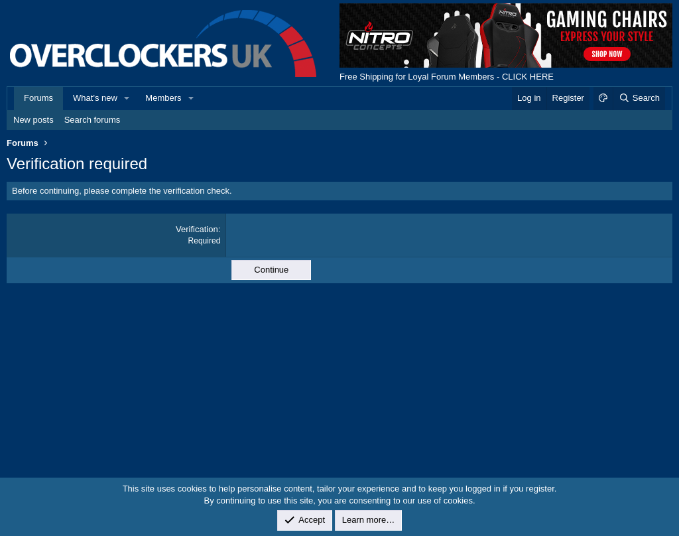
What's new (95, 98)
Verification (197, 229)
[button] (127, 98)
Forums (38, 98)
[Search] (639, 98)
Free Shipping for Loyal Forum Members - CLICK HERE (447, 77)
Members (163, 98)
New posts (33, 120)
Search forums (92, 120)
